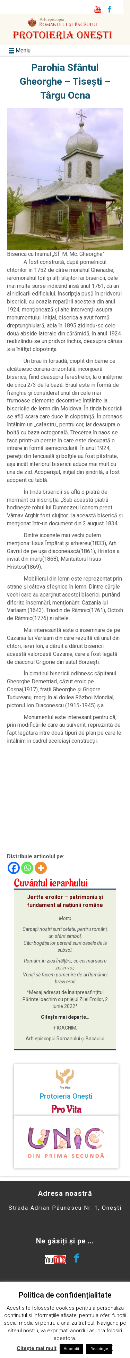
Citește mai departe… (65, 1017)
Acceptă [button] (71, 1349)
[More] (41, 868)
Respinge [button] (99, 1349)
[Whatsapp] (27, 868)
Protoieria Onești (66, 1096)
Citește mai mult (37, 1348)
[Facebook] (14, 868)
